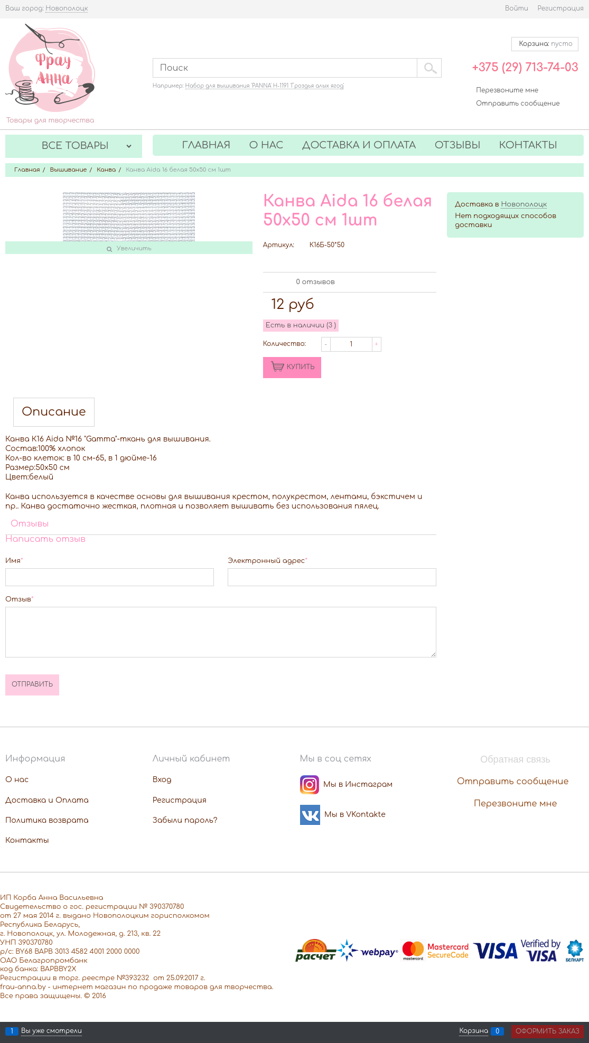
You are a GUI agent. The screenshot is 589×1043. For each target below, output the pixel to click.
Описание (54, 412)
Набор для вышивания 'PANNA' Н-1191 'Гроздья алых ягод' (264, 86)
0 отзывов (315, 282)
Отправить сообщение (517, 103)
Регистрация (561, 8)
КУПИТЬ (301, 367)
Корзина (473, 1031)
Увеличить (134, 248)
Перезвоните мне (507, 90)
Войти (516, 8)
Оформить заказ (547, 1031)
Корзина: (545, 44)
